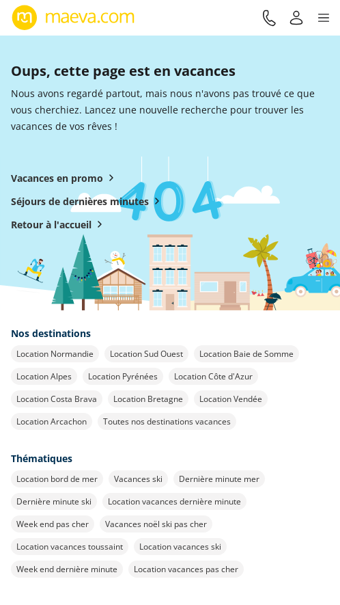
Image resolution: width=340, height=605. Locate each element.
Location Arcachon (51, 421)
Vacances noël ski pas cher (156, 524)
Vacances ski (138, 479)
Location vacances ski (180, 546)
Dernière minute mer (219, 479)
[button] (323, 17)
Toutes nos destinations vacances (167, 421)
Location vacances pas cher (186, 569)
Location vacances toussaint (69, 546)
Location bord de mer (57, 479)
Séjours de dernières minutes (88, 201)
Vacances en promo (65, 178)
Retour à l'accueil (59, 224)
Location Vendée (230, 399)
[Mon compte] (296, 17)
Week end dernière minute (66, 569)
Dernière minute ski (53, 501)
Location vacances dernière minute (174, 501)
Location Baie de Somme (246, 354)
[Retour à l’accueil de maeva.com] (73, 18)
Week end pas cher (52, 524)
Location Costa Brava (56, 399)
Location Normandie (55, 354)
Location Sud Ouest (146, 354)
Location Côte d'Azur (213, 376)
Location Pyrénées (123, 376)
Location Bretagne (148, 399)
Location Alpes (44, 376)
